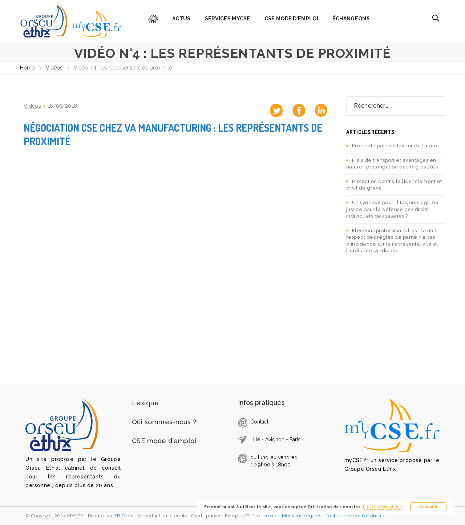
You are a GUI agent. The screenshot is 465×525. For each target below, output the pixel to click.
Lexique (145, 403)
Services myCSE (227, 18)
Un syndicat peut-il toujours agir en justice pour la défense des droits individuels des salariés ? (392, 209)
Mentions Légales (301, 515)
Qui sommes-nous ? (164, 422)
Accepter (428, 506)
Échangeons (351, 18)
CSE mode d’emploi (291, 18)
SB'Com (123, 515)
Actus (181, 18)
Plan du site (265, 515)
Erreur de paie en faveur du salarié (395, 145)
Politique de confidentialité (355, 515)
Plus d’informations (382, 507)
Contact (259, 422)
